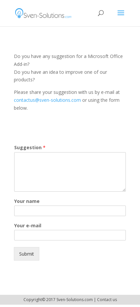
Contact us (107, 299)
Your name (27, 201)
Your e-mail (27, 226)
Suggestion (30, 148)
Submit (26, 254)
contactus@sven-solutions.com (47, 100)
